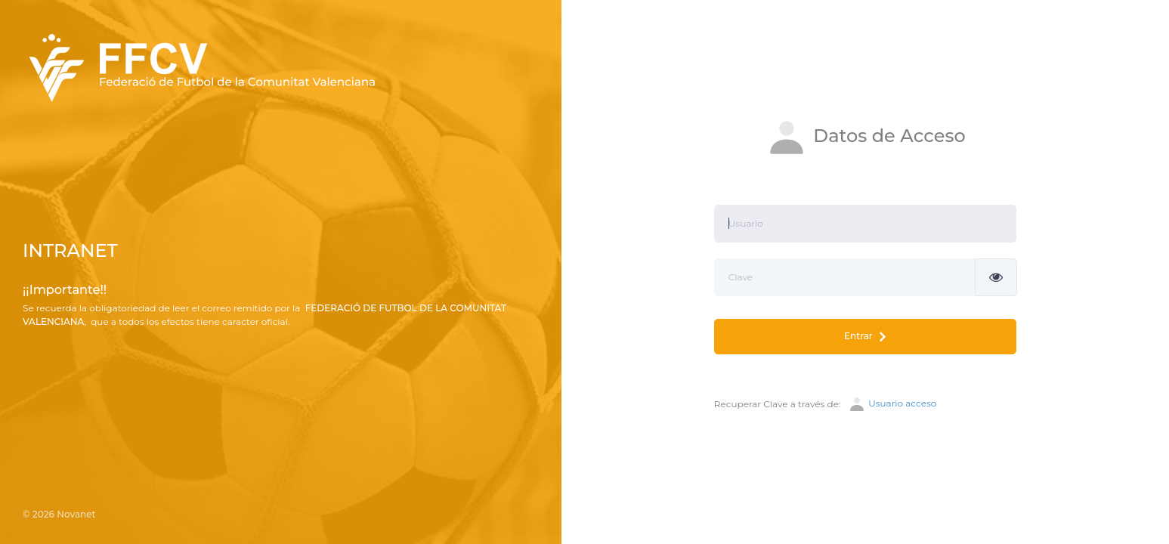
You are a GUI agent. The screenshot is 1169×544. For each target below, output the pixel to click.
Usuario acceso (892, 404)
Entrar (865, 337)
